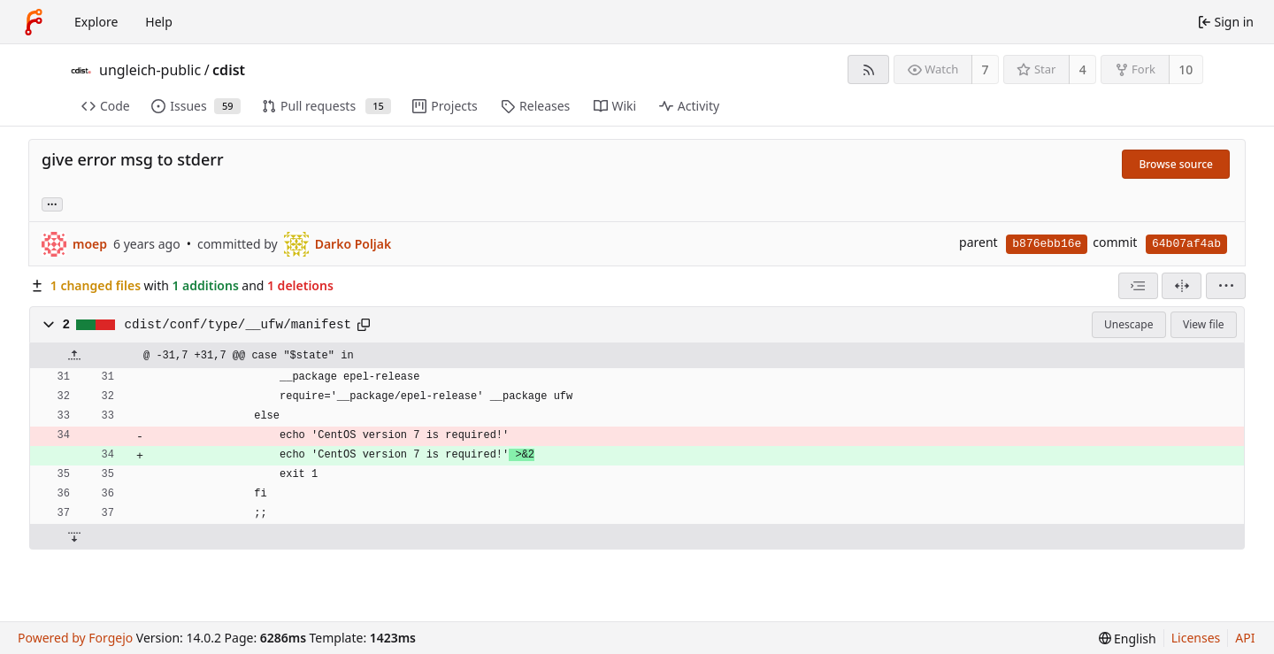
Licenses (1196, 637)
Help (159, 21)
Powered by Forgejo (75, 637)
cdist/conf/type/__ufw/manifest (238, 325)
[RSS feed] (868, 69)
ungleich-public (150, 70)
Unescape (1128, 324)
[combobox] (1138, 286)
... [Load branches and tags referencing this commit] (52, 203)
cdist (228, 70)
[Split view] (1181, 286)
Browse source (1176, 164)
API (1245, 637)
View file (1203, 324)
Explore (96, 21)
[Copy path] (363, 324)
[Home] (33, 22)
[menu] (1226, 286)
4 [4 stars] (1082, 69)
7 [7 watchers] (985, 69)
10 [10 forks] (1185, 69)
